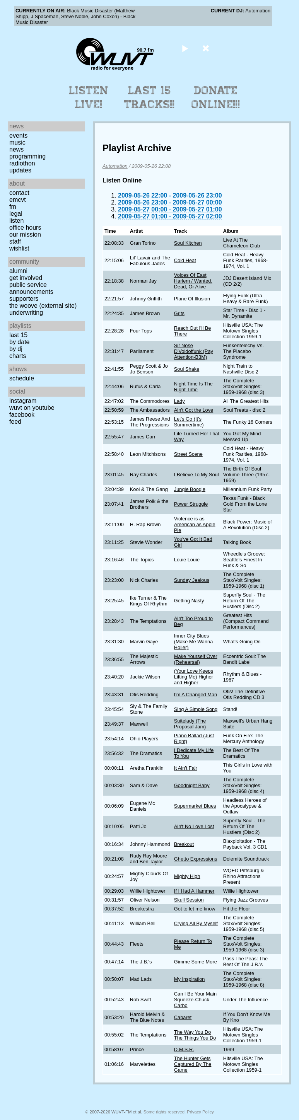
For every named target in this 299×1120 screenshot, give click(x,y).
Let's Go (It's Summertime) (189, 422)
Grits (179, 313)
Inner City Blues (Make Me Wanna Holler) (193, 641)
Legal (15, 213)
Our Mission (25, 234)
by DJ (15, 349)
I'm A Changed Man (195, 694)
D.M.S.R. (184, 1049)
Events (18, 135)
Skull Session (189, 900)
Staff (15, 241)
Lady (179, 401)
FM (12, 206)
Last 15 (18, 335)
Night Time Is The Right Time (193, 386)
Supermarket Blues (195, 806)
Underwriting (26, 312)
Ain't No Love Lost (194, 826)
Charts (17, 356)
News (16, 149)
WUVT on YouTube (32, 407)
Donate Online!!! (215, 97)
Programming (27, 156)
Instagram (22, 400)
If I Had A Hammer (194, 891)
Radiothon (22, 163)
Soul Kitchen (188, 243)
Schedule (21, 378)
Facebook (21, 414)
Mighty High (187, 876)
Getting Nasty (189, 600)
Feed (15, 421)
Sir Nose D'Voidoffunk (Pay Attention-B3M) (193, 351)
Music (17, 142)
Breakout (184, 844)
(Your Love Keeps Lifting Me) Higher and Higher (193, 676)
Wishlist (19, 248)
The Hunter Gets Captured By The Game (193, 1064)
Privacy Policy (200, 1112)
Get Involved (25, 277)
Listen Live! (89, 97)
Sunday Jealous (191, 580)
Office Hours (25, 227)
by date (19, 342)
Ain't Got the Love (193, 410)
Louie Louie (187, 560)
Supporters (24, 298)
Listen (16, 220)
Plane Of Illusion (192, 299)
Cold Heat (185, 260)
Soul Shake (186, 369)
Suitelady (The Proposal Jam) (190, 724)
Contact (19, 192)
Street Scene (188, 454)
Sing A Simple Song (195, 709)
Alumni (18, 271)
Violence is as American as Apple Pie (194, 524)
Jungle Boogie (189, 489)
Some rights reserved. (165, 1112)
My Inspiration (189, 979)
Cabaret (183, 1017)
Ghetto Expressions (195, 859)
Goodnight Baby (192, 785)
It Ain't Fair (185, 768)
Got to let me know (194, 909)
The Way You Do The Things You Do (195, 1035)
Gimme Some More (195, 962)
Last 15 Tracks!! (149, 97)
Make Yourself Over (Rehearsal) (195, 659)
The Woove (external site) (43, 305)
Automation (115, 166)
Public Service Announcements (31, 288)
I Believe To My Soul (196, 474)
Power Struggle (191, 504)
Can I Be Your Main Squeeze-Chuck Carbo (195, 999)
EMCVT (17, 199)
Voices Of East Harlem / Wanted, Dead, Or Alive (193, 281)
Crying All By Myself (196, 923)
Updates (20, 170)
